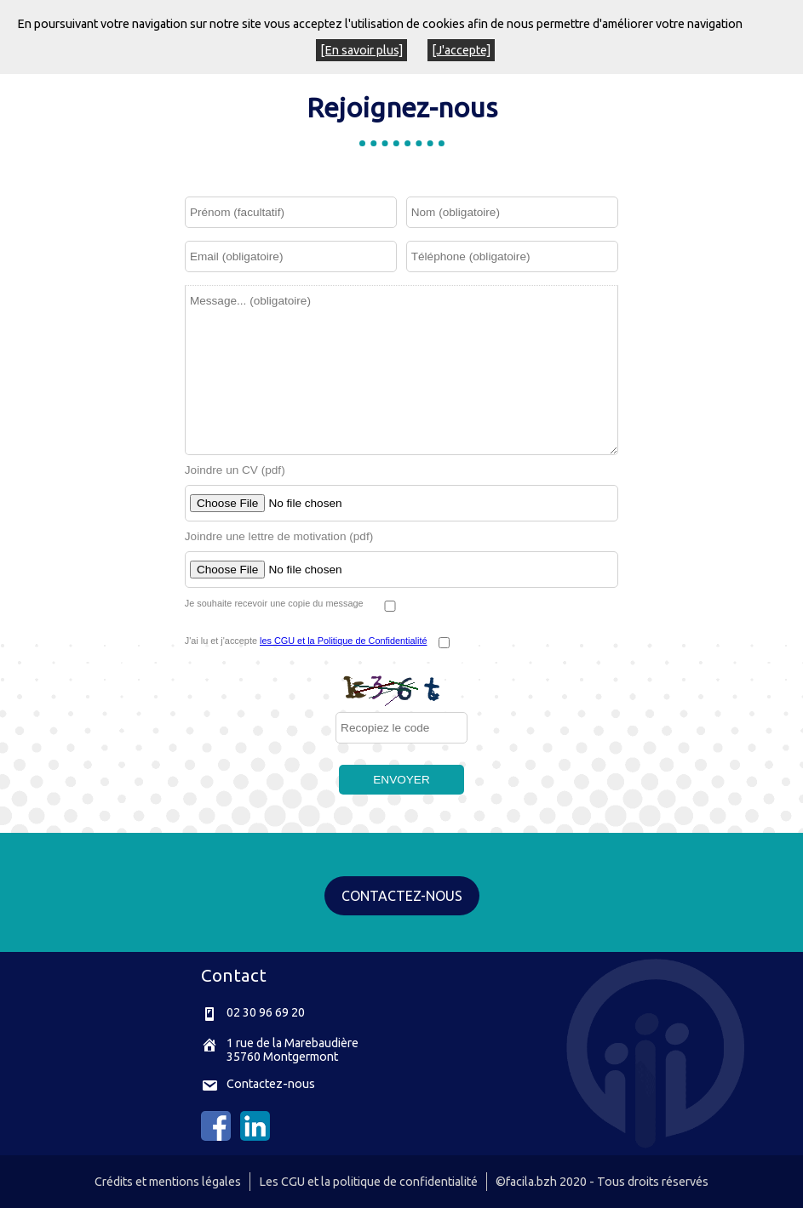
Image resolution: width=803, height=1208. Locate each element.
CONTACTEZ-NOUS (401, 895)
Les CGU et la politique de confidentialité (368, 1181)
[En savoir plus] (361, 50)
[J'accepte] (461, 50)
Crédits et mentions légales (168, 1181)
